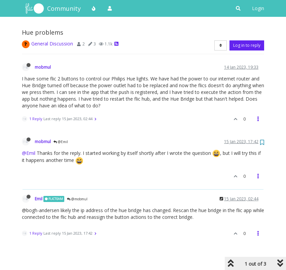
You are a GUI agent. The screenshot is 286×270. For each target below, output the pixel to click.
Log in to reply (246, 45)
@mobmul (77, 199)
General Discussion (52, 43)
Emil (38, 198)
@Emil (60, 141)
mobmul (43, 67)
